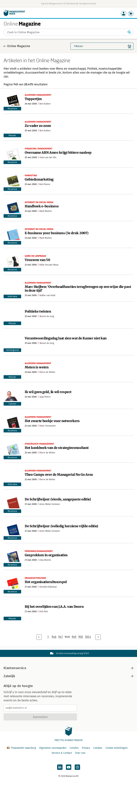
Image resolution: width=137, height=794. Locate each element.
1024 (88, 637)
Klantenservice (68, 668)
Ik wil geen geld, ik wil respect (48, 392)
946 (54, 637)
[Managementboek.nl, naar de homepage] (14, 15)
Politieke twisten (38, 311)
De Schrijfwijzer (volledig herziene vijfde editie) (61, 526)
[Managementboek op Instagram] (77, 767)
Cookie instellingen (116, 747)
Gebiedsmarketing (39, 179)
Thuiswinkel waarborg (22, 747)
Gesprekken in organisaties (46, 555)
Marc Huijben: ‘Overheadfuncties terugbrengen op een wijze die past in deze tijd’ (78, 289)
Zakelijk (68, 676)
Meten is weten (37, 367)
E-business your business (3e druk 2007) (56, 233)
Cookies (97, 747)
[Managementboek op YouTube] (68, 767)
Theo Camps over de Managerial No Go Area (59, 474)
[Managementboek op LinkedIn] (60, 767)
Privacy (86, 747)
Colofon (74, 747)
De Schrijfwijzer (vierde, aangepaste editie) (58, 499)
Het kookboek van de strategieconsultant (56, 448)
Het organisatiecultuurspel (46, 582)
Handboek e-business (42, 206)
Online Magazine (18, 46)
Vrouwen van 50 (37, 260)
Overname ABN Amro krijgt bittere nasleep (58, 152)
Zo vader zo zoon (38, 126)
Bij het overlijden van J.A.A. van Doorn (54, 607)
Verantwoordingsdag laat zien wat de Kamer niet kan (66, 338)
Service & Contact (62, 752)
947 (60, 637)
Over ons (80, 752)
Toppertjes (33, 99)
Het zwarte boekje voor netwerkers (52, 421)
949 (74, 637)
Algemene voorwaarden (52, 747)
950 (80, 637)
